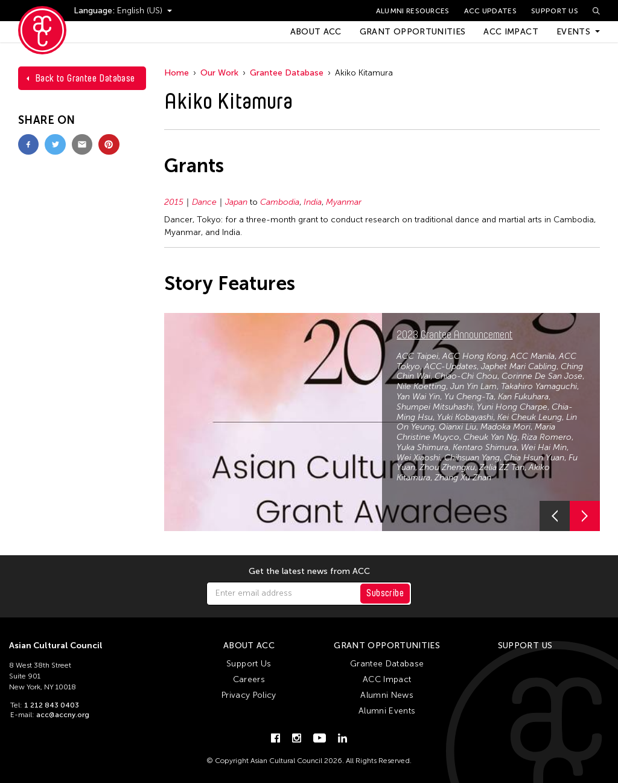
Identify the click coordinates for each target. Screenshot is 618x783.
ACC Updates (490, 11)
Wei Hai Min (544, 447)
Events (573, 32)
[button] (555, 516)
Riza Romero (546, 437)
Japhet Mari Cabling (518, 366)
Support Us (554, 11)
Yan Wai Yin (418, 397)
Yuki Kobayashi (465, 417)
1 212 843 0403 (51, 705)
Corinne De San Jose (542, 376)
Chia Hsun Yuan (534, 458)
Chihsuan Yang (472, 458)
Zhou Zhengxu (447, 467)
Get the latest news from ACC (309, 571)
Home (176, 73)
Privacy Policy (248, 695)
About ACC (316, 32)
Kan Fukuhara (523, 397)
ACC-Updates (450, 366)
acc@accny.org (62, 714)
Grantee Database (286, 73)
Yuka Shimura (422, 447)
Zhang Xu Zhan (463, 477)
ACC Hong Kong (474, 356)
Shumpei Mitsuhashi (435, 407)
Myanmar (344, 202)
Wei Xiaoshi (418, 458)
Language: (95, 10)
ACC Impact (510, 32)
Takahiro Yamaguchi (539, 386)
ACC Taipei (417, 356)
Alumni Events (387, 711)
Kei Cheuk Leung (529, 417)
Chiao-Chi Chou (466, 376)
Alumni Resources (413, 11)
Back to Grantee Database (85, 78)
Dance (204, 202)
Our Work (219, 73)
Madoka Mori (505, 427)
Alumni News (386, 695)
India (313, 202)
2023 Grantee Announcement (454, 334)
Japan (236, 202)
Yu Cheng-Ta (469, 397)
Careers (249, 679)
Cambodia (279, 202)
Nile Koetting (421, 386)
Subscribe (385, 593)
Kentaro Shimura (485, 447)
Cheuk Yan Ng (490, 437)
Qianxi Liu (457, 427)
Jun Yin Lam (473, 386)
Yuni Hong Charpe (512, 407)
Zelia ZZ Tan (501, 467)
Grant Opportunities (413, 32)
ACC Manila (533, 356)
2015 (173, 202)
